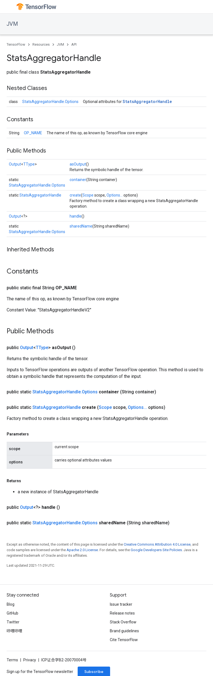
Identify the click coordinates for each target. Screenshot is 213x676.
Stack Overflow (123, 622)
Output (15, 164)
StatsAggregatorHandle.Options (50, 101)
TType (29, 164)
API (74, 44)
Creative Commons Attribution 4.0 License (157, 544)
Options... (114, 195)
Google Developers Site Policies (156, 550)
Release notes (122, 613)
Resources (41, 44)
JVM (12, 23)
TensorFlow (16, 44)
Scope (87, 195)
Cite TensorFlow (124, 640)
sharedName (81, 226)
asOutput (78, 164)
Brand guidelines (124, 631)
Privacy (29, 660)
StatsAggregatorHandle (147, 101)
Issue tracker (121, 604)
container (78, 179)
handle (76, 216)
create (75, 195)
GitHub (12, 613)
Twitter (13, 622)
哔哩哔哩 (14, 631)
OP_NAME (33, 133)
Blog (10, 604)
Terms (12, 660)
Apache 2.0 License (82, 550)
